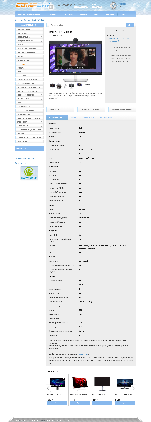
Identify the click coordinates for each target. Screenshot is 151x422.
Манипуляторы (22, 126)
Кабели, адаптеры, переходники (29, 130)
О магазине (53, 14)
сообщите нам (83, 354)
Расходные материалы (25, 110)
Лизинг (123, 14)
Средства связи (22, 141)
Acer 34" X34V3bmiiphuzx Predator (123, 394)
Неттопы (20, 72)
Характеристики (55, 117)
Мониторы (27, 20)
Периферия (21, 56)
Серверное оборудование (26, 49)
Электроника (22, 122)
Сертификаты (55, 110)
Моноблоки (21, 76)
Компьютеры (22, 33)
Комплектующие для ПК (26, 52)
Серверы (20, 45)
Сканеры (20, 103)
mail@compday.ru (81, 6)
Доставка (69, 14)
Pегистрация (97, 6)
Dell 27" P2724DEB (38, 20)
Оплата (96, 14)
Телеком (20, 134)
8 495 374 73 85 (65, 5)
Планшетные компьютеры (27, 80)
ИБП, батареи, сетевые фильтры (28, 87)
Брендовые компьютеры (26, 41)
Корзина (127, 5)
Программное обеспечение (27, 91)
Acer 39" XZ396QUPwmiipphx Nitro (78, 394)
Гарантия (83, 14)
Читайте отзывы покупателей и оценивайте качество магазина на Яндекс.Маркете (26, 160)
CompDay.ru (19, 20)
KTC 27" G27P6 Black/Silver (98, 394)
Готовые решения (23, 37)
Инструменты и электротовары (28, 118)
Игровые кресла (23, 60)
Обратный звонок (80, 4)
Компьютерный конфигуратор (30, 14)
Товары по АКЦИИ (23, 29)
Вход (94, 4)
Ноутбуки (20, 68)
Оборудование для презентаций (29, 137)
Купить (57, 403)
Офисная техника (23, 107)
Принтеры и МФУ (23, 99)
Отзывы (74, 117)
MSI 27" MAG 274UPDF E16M (54, 394)
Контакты (110, 14)
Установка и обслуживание (122, 110)
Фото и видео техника (25, 83)
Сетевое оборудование (25, 95)
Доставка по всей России (91, 110)
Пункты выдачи (106, 117)
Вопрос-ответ (88, 117)
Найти (129, 25)
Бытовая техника (23, 114)
